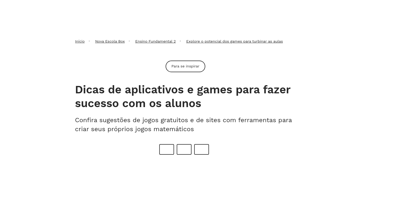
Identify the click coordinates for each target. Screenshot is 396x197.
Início (80, 41)
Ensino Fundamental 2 (155, 41)
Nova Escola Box (110, 41)
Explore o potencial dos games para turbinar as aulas (234, 41)
